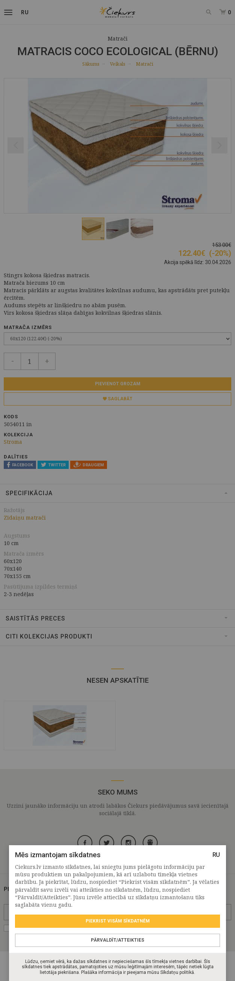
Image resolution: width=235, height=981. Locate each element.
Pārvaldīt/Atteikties (117, 940)
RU (216, 854)
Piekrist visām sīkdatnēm (118, 921)
